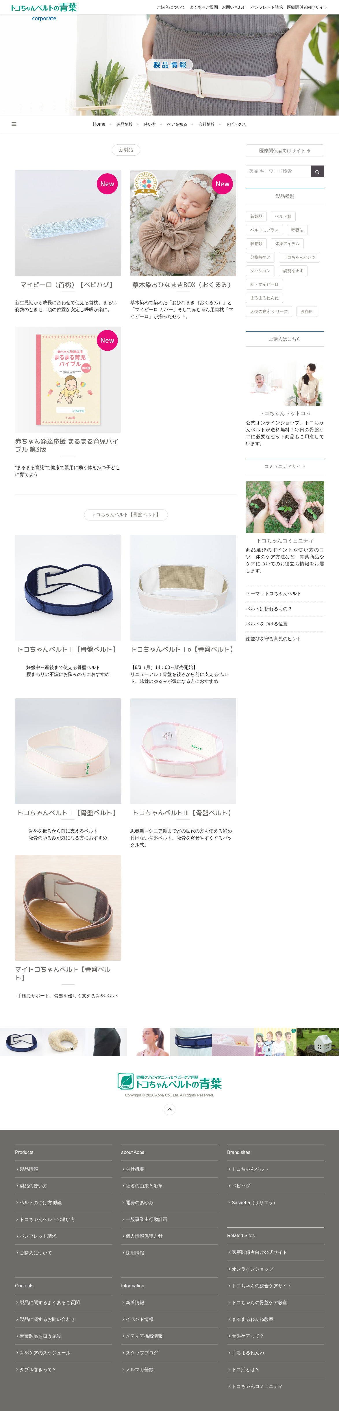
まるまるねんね (264, 297)
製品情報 (124, 124)
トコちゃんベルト (250, 1169)
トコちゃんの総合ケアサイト (262, 1285)
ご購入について (171, 7)
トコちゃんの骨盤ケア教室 (259, 1302)
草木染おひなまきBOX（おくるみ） (183, 284)
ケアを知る (177, 124)
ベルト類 (283, 216)
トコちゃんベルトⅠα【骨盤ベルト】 (183, 649)
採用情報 (135, 1252)
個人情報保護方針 (144, 1236)
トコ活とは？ (246, 1369)
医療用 (307, 311)
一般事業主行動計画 (146, 1219)
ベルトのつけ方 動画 (41, 1202)
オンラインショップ (252, 1269)
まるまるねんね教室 (252, 1319)
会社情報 (207, 124)
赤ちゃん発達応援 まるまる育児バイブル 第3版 (66, 445)
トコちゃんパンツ (299, 257)
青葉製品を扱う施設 (40, 1336)
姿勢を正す (293, 270)
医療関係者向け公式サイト (259, 1252)
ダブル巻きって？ (38, 1369)
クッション (260, 270)
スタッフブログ (142, 1352)
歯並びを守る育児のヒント (273, 638)
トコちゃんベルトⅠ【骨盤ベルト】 (68, 812)
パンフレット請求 (267, 7)
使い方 (150, 124)
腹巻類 (256, 243)
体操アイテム (287, 243)
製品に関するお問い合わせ (47, 1319)
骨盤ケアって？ (248, 1336)
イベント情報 (139, 1319)
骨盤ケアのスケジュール (45, 1352)
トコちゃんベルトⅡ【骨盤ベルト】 (68, 649)
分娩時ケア (260, 257)
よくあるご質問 (204, 7)
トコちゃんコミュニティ (257, 1386)
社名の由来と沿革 (144, 1185)
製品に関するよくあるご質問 (50, 1302)
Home (99, 124)
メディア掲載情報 (144, 1336)
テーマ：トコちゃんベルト (273, 593)
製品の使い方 (33, 1185)
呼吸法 (297, 230)
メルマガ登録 (139, 1369)
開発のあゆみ (139, 1202)
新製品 (256, 216)
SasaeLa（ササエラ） (255, 1202)
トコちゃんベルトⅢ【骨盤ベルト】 (183, 812)
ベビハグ (241, 1185)
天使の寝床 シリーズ (269, 311)
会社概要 (135, 1169)
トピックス (236, 124)
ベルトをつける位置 (267, 623)
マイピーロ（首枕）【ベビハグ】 (68, 284)
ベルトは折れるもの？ (269, 608)
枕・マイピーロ (264, 284)
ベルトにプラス (264, 230)
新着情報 (135, 1302)
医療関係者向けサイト (307, 7)
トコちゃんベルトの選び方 (47, 1219)
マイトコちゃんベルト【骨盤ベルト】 (62, 973)
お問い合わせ (234, 7)
